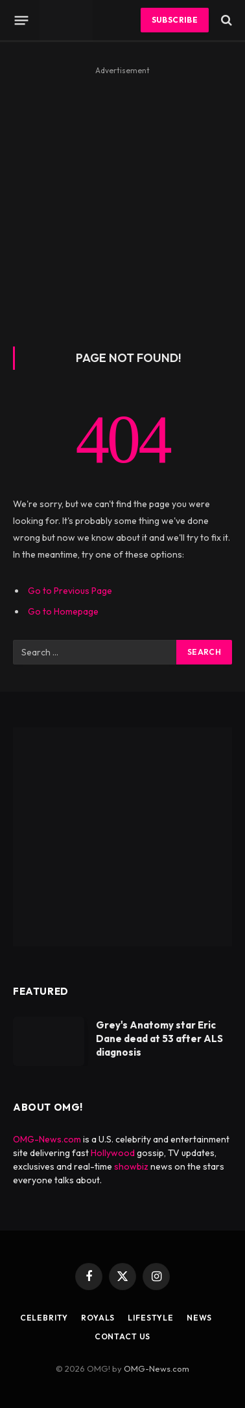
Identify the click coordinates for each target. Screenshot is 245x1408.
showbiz (131, 1166)
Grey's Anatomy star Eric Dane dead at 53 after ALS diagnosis (159, 1039)
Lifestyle (151, 1318)
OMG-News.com (47, 1139)
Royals (98, 1318)
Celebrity (44, 1318)
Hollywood (113, 1153)
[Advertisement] (122, 201)
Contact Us (122, 1336)
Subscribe (175, 20)
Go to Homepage (63, 611)
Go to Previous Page (70, 590)
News (199, 1318)
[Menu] (22, 20)
